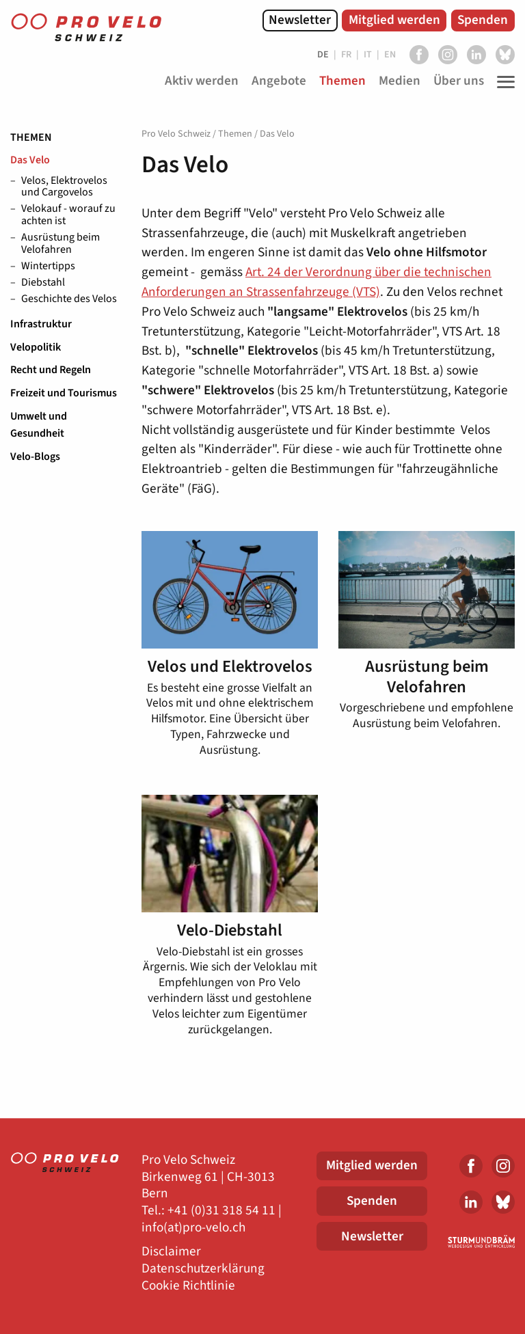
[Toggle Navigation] (502, 82)
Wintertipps (48, 266)
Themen (31, 137)
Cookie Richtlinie (188, 1285)
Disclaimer (171, 1251)
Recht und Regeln (50, 369)
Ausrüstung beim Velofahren (60, 244)
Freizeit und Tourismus (63, 392)
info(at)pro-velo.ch (193, 1227)
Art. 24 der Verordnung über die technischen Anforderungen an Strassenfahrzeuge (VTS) (317, 281)
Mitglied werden (394, 19)
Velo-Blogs (35, 456)
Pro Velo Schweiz (176, 134)
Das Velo (30, 159)
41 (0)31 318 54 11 (224, 1210)
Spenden (482, 19)
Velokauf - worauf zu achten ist (68, 215)
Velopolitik (35, 347)
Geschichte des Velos (69, 299)
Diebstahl (43, 283)
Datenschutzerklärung (203, 1268)
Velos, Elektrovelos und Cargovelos (64, 187)
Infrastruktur (41, 323)
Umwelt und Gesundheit (38, 425)
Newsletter (300, 19)
